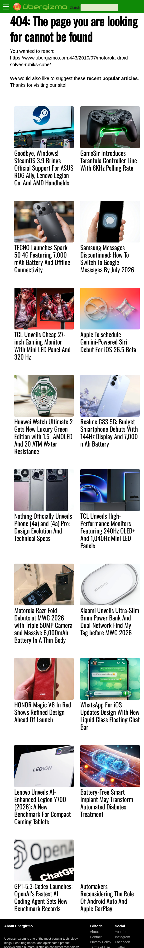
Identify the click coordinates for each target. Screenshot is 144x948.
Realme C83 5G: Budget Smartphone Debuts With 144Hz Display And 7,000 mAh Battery (109, 432)
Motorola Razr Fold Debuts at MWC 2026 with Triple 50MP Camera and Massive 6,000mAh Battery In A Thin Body (43, 625)
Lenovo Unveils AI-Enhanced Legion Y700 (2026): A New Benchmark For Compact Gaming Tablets (42, 806)
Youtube (121, 932)
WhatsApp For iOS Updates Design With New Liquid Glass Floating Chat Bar (110, 716)
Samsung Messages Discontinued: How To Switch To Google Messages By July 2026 (107, 258)
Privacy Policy (100, 942)
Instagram (122, 937)
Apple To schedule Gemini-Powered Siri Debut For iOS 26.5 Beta (108, 341)
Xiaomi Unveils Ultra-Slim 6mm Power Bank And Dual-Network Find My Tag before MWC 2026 (109, 621)
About (94, 932)
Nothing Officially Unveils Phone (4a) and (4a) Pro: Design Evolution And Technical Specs (43, 527)
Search (75, 7)
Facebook (122, 942)
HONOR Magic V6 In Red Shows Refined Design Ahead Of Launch (42, 712)
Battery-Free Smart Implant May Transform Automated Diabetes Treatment (106, 803)
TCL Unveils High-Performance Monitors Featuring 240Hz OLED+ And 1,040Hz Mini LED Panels (107, 530)
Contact (96, 937)
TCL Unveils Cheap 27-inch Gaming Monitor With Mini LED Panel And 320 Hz (42, 345)
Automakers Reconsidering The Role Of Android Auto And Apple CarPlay (107, 897)
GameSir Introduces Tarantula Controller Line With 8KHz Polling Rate (108, 160)
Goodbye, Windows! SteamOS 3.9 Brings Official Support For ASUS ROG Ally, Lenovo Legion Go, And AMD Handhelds (43, 167)
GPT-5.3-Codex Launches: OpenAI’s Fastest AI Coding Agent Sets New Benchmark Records (43, 897)
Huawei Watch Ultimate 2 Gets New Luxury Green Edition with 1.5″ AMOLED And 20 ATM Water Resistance (43, 436)
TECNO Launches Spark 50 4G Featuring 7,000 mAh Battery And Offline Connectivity (42, 258)
